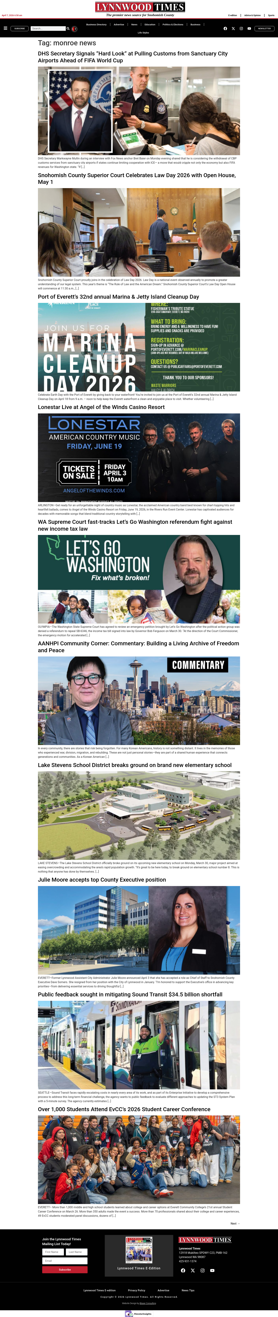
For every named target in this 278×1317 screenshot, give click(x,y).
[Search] (68, 28)
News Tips (188, 1290)
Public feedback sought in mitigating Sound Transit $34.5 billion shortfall (130, 994)
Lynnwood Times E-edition (100, 1290)
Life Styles (143, 32)
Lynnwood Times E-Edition (138, 1268)
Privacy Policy (136, 1290)
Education (150, 24)
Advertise (119, 24)
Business (195, 24)
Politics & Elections (173, 24)
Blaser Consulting (148, 1303)
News (134, 24)
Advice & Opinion (252, 15)
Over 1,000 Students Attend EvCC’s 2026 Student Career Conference (124, 1109)
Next (235, 1223)
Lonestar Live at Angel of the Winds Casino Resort (101, 407)
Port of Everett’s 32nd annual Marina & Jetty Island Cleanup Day (118, 296)
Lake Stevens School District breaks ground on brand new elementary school (135, 765)
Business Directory (96, 24)
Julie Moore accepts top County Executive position (102, 879)
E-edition (232, 15)
